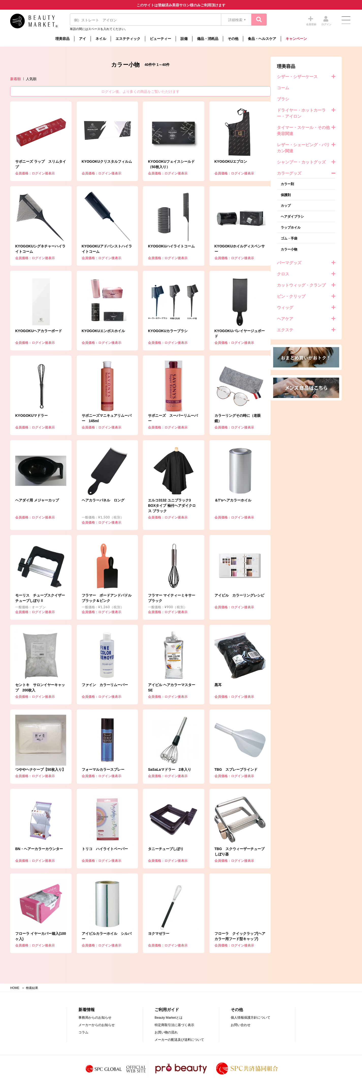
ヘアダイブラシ (31, 216)
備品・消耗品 (207, 39)
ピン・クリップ (31, 296)
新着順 (96, 79)
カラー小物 (28, 249)
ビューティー (160, 39)
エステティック (128, 39)
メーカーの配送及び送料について (179, 1040)
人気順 (112, 79)
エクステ (25, 330)
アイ (82, 39)
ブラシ (23, 99)
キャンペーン (296, 39)
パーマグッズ (29, 263)
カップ (25, 205)
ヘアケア (25, 319)
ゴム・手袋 (28, 238)
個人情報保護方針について (250, 1017)
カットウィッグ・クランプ (41, 285)
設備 (184, 39)
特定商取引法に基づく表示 (174, 1025)
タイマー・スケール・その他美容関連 (43, 130)
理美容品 (62, 39)
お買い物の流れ (166, 1032)
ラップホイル (30, 227)
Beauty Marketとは (169, 1017)
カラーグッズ (29, 173)
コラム (83, 1032)
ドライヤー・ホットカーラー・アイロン (41, 113)
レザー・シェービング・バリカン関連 (43, 148)
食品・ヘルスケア (262, 39)
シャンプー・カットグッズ (41, 162)
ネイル (100, 39)
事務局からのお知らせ (94, 1017)
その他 (233, 39)
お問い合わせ (241, 1025)
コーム (23, 88)
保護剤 (25, 195)
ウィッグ (25, 307)
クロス (23, 274)
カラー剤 (27, 184)
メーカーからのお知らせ (96, 1025)
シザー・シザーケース (37, 77)
